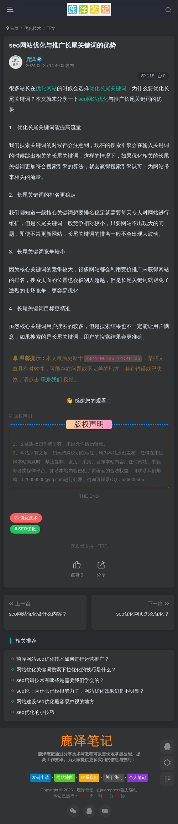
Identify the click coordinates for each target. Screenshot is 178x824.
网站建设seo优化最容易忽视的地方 (55, 701)
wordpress (110, 789)
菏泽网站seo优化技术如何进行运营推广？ (62, 659)
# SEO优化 (25, 528)
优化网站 (46, 88)
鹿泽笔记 (85, 789)
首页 (12, 28)
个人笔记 (137, 777)
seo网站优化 (93, 99)
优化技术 (32, 28)
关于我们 (113, 777)
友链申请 (40, 777)
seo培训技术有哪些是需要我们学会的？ (60, 680)
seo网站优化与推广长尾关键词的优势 (62, 45)
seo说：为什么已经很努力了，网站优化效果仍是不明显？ (80, 691)
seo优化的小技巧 (35, 712)
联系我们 (51, 379)
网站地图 (64, 777)
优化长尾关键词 (107, 88)
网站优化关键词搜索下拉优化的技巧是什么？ (66, 669)
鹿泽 (31, 59)
